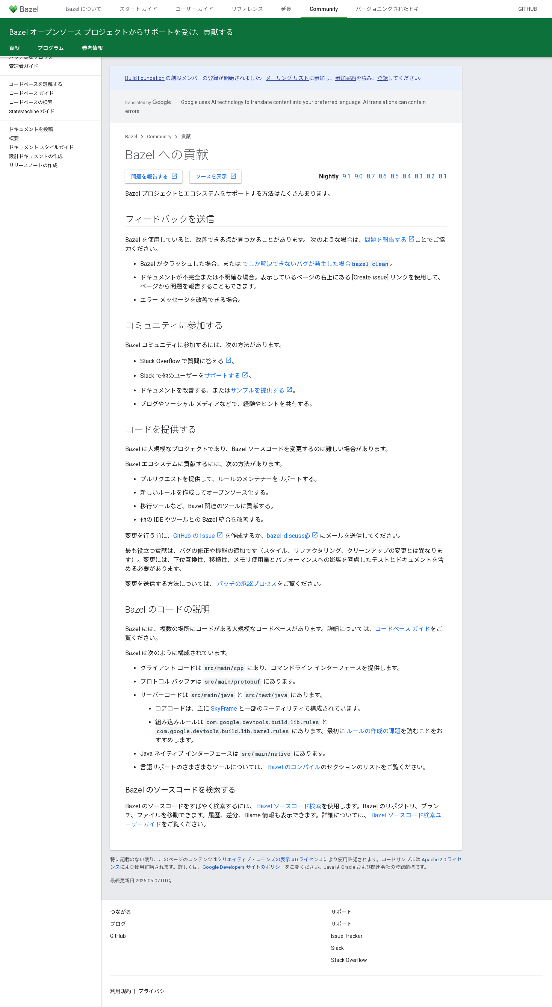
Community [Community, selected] (324, 9)
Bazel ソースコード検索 (289, 806)
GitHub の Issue (194, 535)
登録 (382, 78)
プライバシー (154, 991)
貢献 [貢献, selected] (14, 48)
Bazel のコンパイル (294, 767)
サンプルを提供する (257, 390)
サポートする (222, 375)
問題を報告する (154, 176)
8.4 (407, 176)
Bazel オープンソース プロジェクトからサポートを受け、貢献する (121, 32)
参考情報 (92, 48)
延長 (286, 9)
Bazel (131, 136)
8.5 (395, 176)
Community (159, 136)
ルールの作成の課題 (373, 731)
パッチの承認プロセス (247, 583)
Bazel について (83, 9)
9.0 (359, 176)
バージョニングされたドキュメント (398, 9)
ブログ (118, 924)
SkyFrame (224, 708)
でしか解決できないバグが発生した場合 (316, 263)
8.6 (383, 176)
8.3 (419, 176)
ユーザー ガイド (194, 9)
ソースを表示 (216, 176)
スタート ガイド (138, 9)
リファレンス (247, 9)
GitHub (527, 9)
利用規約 (120, 991)
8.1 (443, 176)
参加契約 (345, 78)
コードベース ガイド (402, 629)
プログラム (51, 48)
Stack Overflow (349, 960)
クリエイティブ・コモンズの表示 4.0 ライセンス (270, 859)
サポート (341, 924)
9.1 (347, 176)
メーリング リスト (287, 78)
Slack (337, 948)
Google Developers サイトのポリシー (244, 867)
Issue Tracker (347, 936)
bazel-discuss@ (288, 535)
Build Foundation (145, 78)
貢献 (186, 136)
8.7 (371, 176)
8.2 (431, 176)
